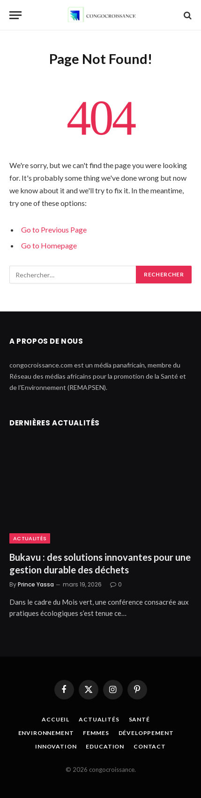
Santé (139, 719)
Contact (150, 746)
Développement (146, 732)
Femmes (96, 732)
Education (105, 746)
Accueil (55, 719)
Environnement (46, 732)
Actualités (29, 538)
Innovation (55, 746)
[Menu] (15, 15)
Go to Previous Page (54, 229)
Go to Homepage (49, 245)
